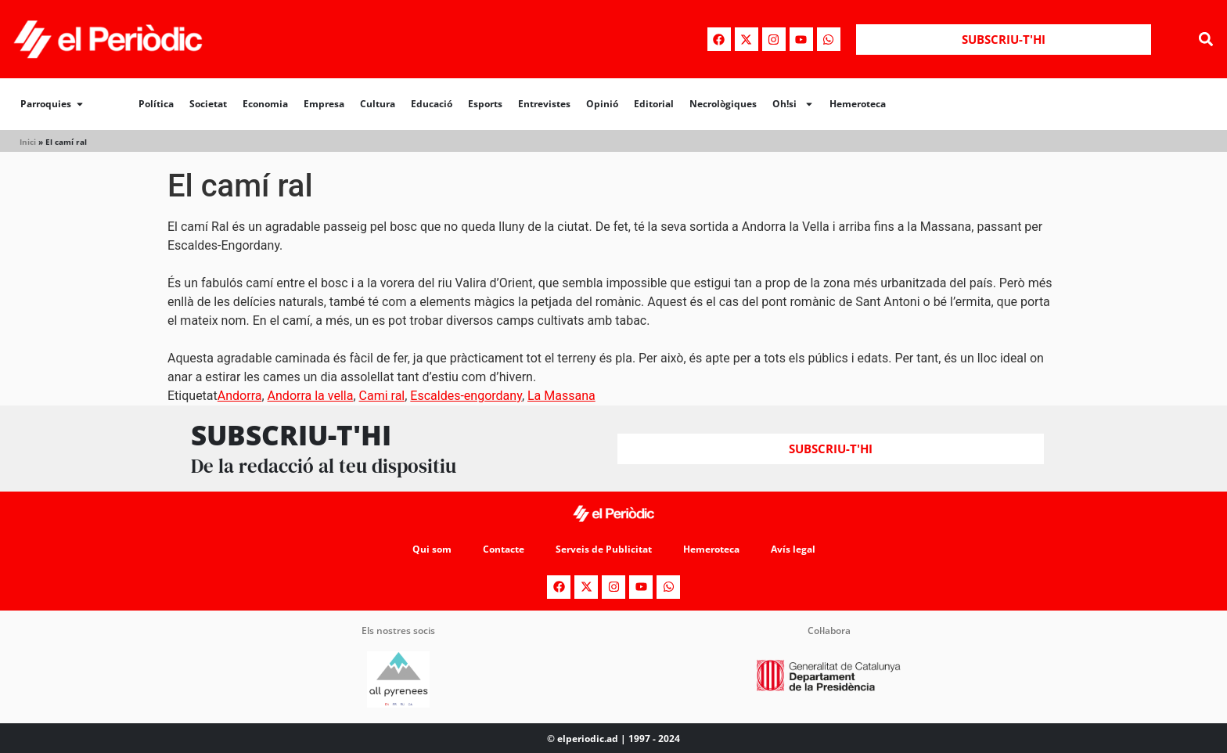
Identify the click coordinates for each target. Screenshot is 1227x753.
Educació (431, 103)
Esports (485, 103)
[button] (1206, 39)
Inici (28, 141)
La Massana (561, 395)
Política (156, 103)
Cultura (377, 103)
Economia (265, 103)
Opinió (602, 103)
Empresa (324, 103)
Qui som (432, 549)
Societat (208, 103)
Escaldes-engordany (466, 395)
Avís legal (793, 549)
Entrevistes (544, 103)
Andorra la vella (311, 395)
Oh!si (793, 104)
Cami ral (382, 395)
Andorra (240, 395)
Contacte (503, 549)
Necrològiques (723, 103)
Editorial (654, 103)
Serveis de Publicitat (604, 549)
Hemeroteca (857, 103)
